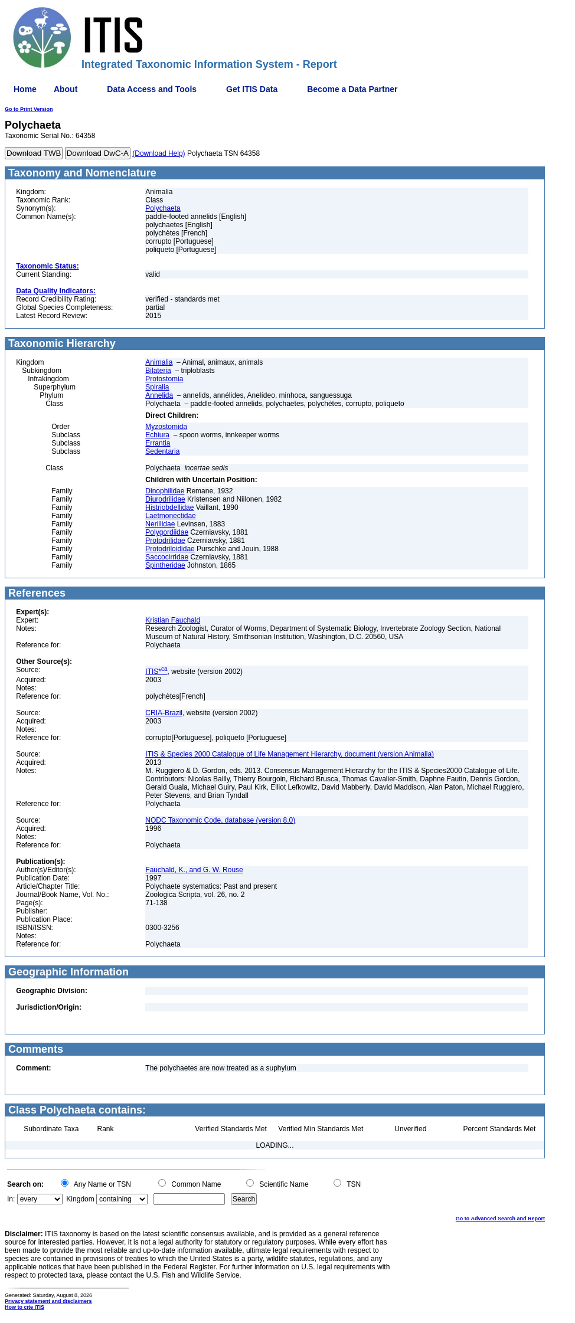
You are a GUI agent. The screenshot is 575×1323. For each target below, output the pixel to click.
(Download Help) (158, 153)
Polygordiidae (166, 532)
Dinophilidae (164, 491)
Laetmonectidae (170, 516)
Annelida (159, 395)
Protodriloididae (169, 549)
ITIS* (156, 671)
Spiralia (157, 387)
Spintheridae (165, 565)
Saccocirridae (166, 557)
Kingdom (80, 1199)
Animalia (158, 362)
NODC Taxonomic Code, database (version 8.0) (220, 820)
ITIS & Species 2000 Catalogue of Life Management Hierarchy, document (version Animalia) (289, 754)
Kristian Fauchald (172, 620)
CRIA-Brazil (163, 713)
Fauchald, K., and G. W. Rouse (194, 870)
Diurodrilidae (165, 499)
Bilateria (158, 370)
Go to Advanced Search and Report (500, 1219)
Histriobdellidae (169, 507)
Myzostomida (166, 427)
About (65, 89)
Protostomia (164, 379)
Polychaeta (162, 208)
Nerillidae (160, 524)
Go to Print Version (29, 109)
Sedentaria (162, 451)
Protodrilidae (165, 540)
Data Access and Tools (152, 89)
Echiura (157, 435)
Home (25, 89)
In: (11, 1199)
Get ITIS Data (251, 89)
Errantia (157, 443)
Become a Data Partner (352, 89)
